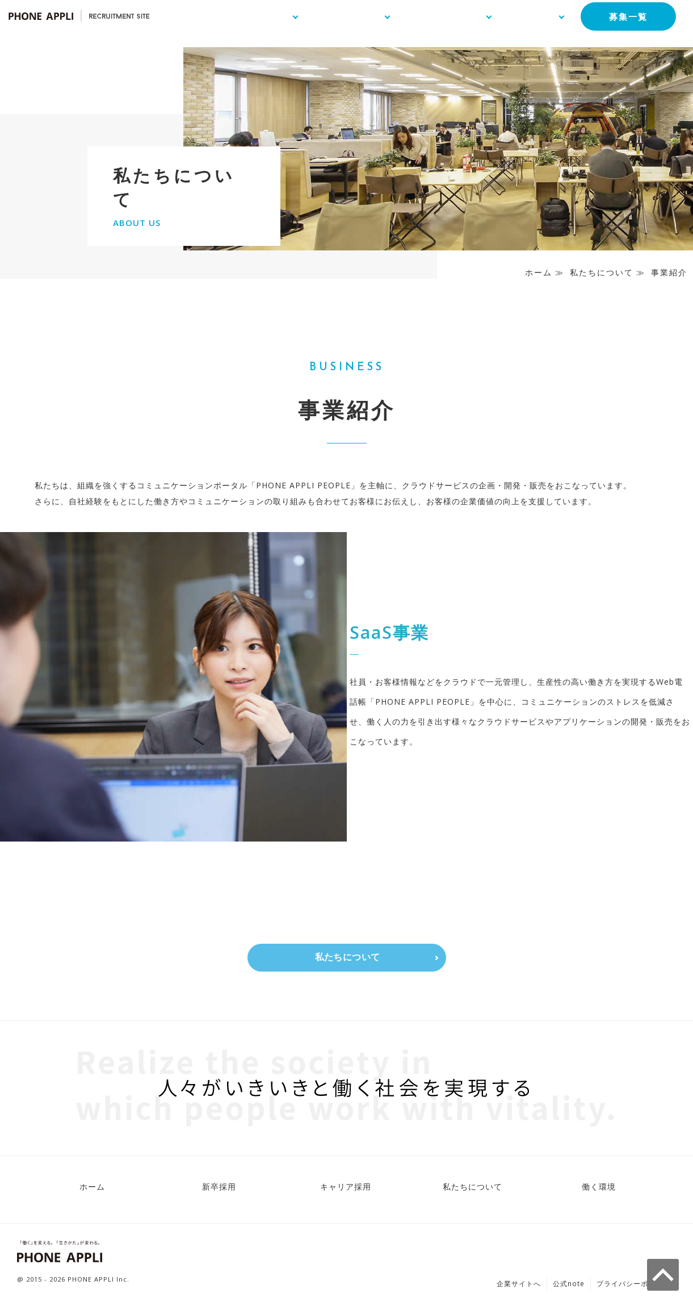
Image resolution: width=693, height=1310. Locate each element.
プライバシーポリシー (633, 1286)
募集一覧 (622, 21)
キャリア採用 (345, 1188)
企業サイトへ (519, 1286)
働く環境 (599, 1188)
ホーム (538, 272)
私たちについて (601, 272)
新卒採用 (219, 1188)
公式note (569, 1286)
